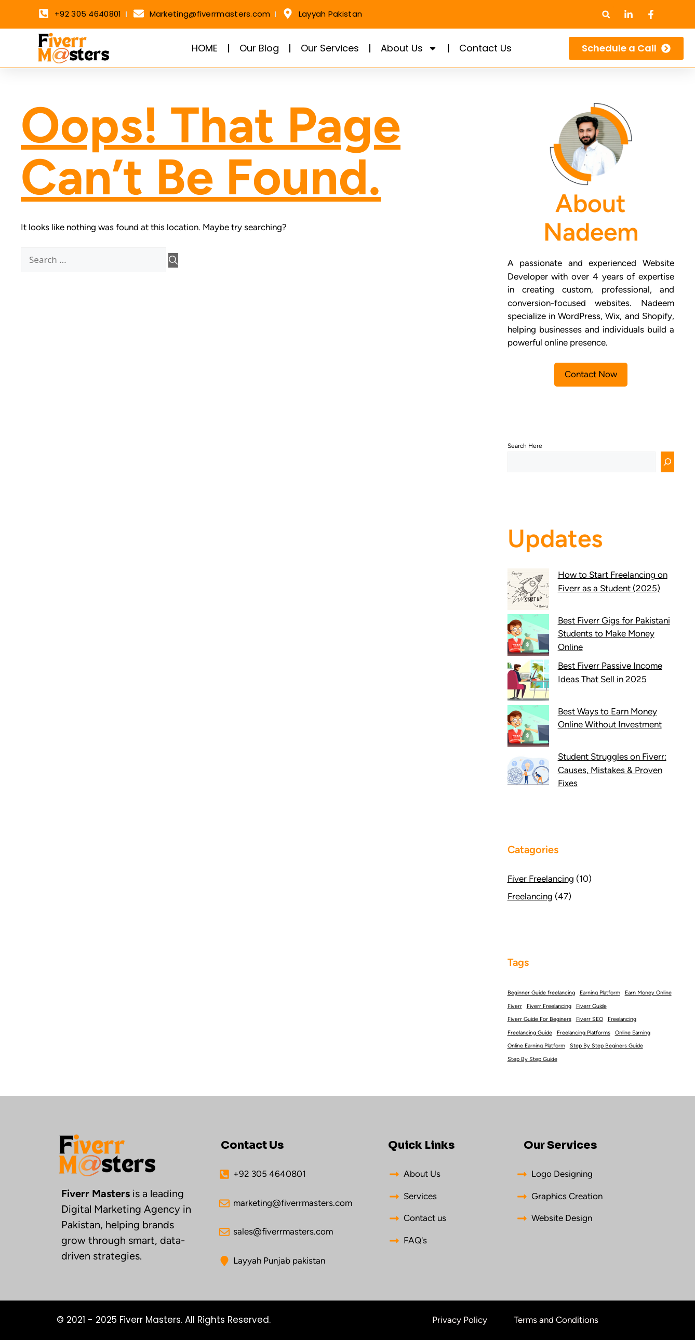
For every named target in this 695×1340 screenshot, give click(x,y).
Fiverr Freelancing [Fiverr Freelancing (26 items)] (549, 1006)
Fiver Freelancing (540, 878)
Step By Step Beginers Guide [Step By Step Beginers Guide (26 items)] (606, 1045)
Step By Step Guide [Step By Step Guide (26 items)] (532, 1059)
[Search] (173, 260)
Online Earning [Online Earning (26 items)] (632, 1032)
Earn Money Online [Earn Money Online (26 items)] (648, 992)
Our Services (330, 48)
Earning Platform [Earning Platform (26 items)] (600, 992)
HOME (205, 48)
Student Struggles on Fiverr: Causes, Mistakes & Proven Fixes (612, 769)
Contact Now (591, 374)
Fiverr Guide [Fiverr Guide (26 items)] (591, 1006)
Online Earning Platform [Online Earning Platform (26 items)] (536, 1045)
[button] (606, 14)
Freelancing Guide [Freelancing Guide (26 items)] (529, 1032)
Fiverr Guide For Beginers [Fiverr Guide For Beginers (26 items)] (539, 1019)
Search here (524, 445)
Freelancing (530, 896)
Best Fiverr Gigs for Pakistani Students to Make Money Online (614, 633)
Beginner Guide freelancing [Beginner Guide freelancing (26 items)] (541, 992)
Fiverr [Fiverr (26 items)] (514, 1006)
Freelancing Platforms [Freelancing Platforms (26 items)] (583, 1032)
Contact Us (485, 48)
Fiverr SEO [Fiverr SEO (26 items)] (589, 1019)
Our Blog (259, 48)
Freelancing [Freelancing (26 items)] (622, 1019)
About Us (409, 48)
